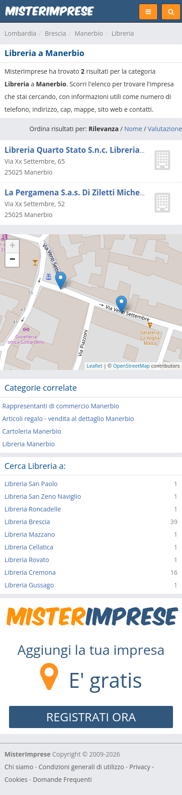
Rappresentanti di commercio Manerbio (60, 406)
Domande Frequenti (62, 779)
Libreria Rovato (27, 559)
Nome (133, 128)
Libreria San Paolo (31, 483)
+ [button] (12, 246)
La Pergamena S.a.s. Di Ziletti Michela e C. (83, 192)
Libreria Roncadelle (33, 509)
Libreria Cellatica (29, 547)
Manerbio (89, 33)
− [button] (12, 260)
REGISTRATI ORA (91, 717)
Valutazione (165, 128)
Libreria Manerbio (28, 444)
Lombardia (20, 33)
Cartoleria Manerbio (31, 431)
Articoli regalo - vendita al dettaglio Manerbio (68, 418)
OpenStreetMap (131, 365)
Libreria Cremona (30, 572)
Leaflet (95, 365)
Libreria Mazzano (30, 534)
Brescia (55, 33)
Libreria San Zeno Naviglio (43, 496)
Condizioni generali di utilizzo (81, 766)
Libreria (122, 33)
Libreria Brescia (27, 521)
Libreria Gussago (29, 585)
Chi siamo (19, 766)
